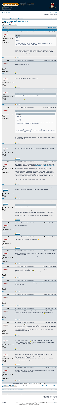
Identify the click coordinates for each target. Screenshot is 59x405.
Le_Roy (8, 22)
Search (55, 12)
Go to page (44, 24)
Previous (48, 24)
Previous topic (49, 27)
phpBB (25, 403)
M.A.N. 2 (9, 18)
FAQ (50, 12)
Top (3, 57)
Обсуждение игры (21, 18)
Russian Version (15, 18)
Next (56, 24)
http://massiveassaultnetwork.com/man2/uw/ (45, 165)
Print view (4, 27)
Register (8, 12)
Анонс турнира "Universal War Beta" (15, 21)
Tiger (12, 22)
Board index (4, 18)
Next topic (55, 27)
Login (3, 12)
